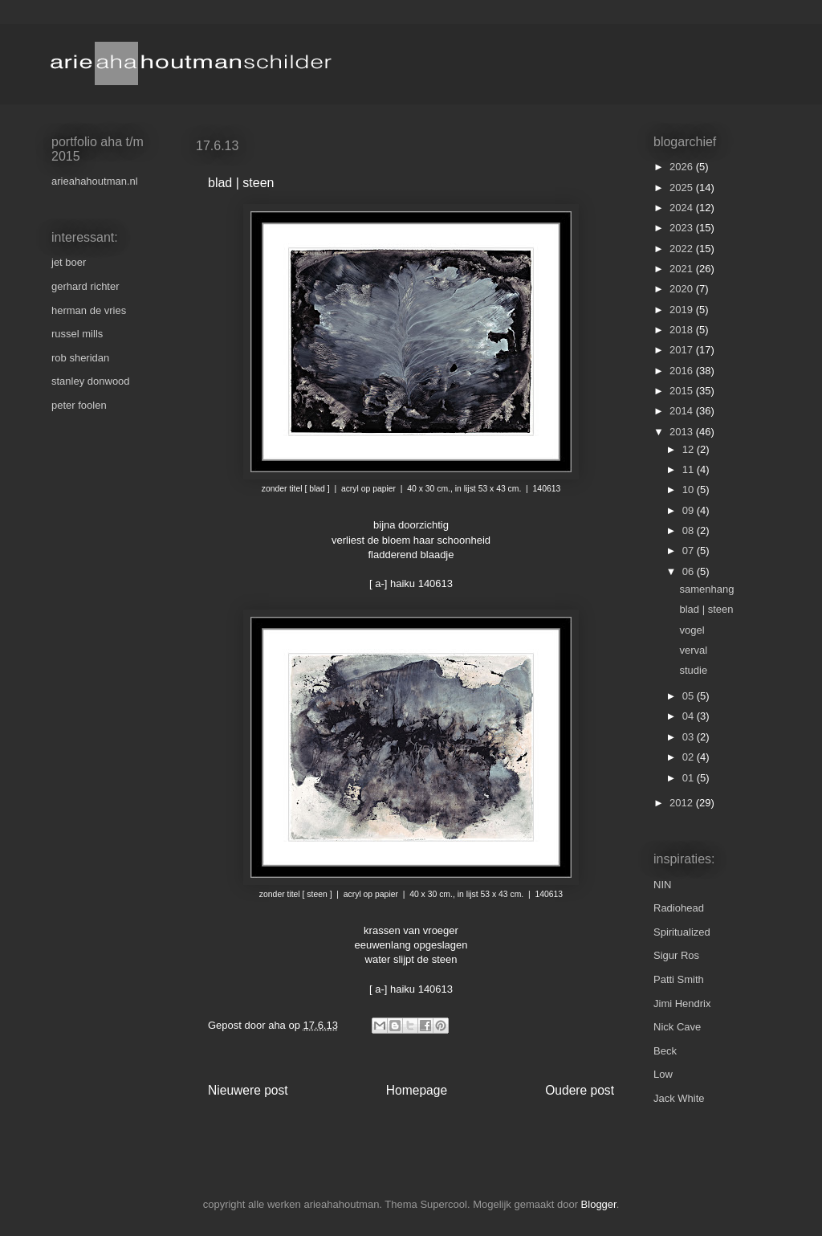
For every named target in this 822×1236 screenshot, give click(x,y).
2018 (682, 330)
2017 (682, 350)
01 (689, 778)
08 (689, 530)
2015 (682, 391)
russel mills (77, 334)
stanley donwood (90, 381)
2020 (682, 289)
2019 (682, 310)
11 (689, 469)
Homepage (416, 1090)
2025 (682, 188)
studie (693, 670)
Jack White (679, 1098)
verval (693, 650)
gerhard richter (85, 286)
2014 (682, 411)
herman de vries (88, 310)
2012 (682, 803)
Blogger (598, 1204)
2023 (682, 228)
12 (689, 449)
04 (689, 716)
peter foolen (79, 405)
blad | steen (706, 609)
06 (689, 571)
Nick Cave (677, 1027)
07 (689, 551)
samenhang (706, 589)
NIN (662, 885)
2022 (682, 249)
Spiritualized (681, 932)
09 (689, 510)
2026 (682, 167)
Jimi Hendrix (682, 1003)
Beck (665, 1051)
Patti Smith (678, 979)
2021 (682, 269)
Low (663, 1074)
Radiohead (678, 908)
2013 (682, 432)
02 (689, 757)
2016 (682, 371)
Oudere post (579, 1090)
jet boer (68, 262)
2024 (682, 208)
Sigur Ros (676, 955)
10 (689, 489)
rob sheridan (80, 358)
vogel (691, 630)
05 (689, 696)
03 (689, 737)
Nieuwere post (248, 1090)
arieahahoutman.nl (94, 181)
